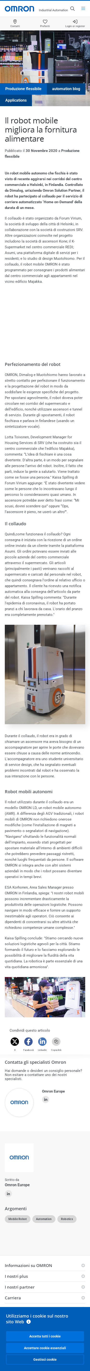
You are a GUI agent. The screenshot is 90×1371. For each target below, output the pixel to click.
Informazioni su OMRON (28, 1265)
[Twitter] (15, 1041)
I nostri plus (16, 1276)
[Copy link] (56, 1041)
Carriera (13, 1298)
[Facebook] (28, 1041)
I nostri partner (20, 1287)
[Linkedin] (42, 1041)
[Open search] (72, 8)
